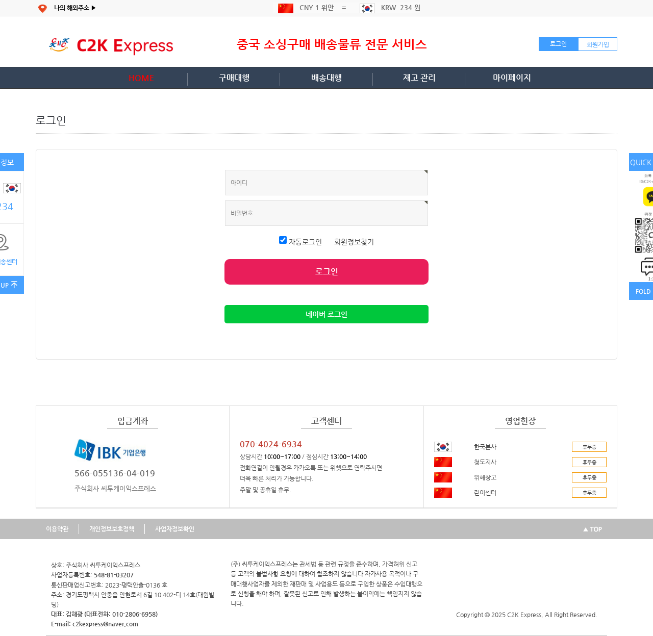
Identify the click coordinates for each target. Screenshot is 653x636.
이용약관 (57, 528)
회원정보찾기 (354, 242)
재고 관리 (419, 78)
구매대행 (234, 78)
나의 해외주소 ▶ (75, 7)
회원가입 (598, 44)
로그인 (558, 43)
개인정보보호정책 (111, 528)
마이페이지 (512, 78)
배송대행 (326, 78)
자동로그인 (301, 242)
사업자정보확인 (174, 528)
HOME (141, 78)
